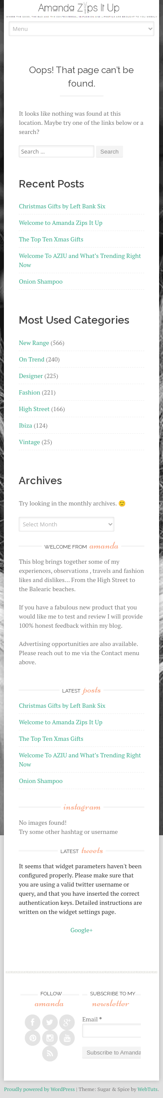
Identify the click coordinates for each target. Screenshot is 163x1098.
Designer (31, 376)
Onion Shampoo (41, 281)
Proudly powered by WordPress (39, 1089)
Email (92, 1019)
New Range (34, 342)
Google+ (81, 930)
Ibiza (25, 425)
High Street (34, 409)
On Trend (31, 359)
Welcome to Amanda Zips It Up (60, 222)
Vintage (29, 442)
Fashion (29, 392)
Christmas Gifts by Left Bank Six (62, 206)
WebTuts (147, 1089)
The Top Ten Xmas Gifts (51, 239)
